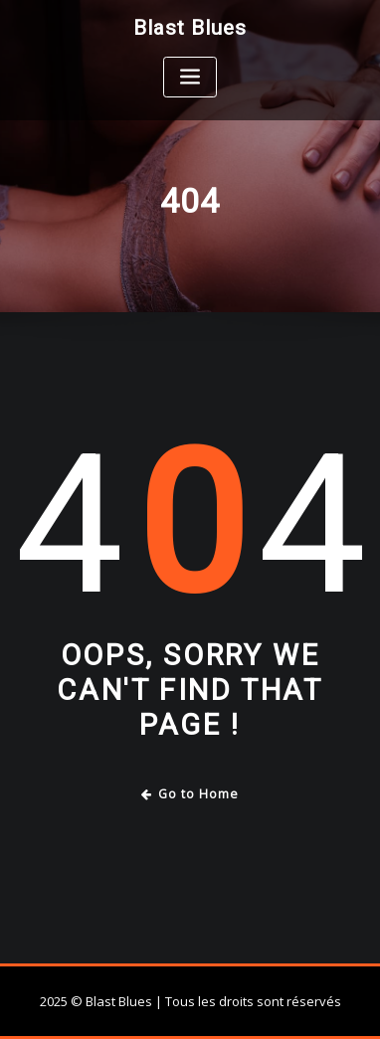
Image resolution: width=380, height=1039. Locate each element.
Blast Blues (190, 28)
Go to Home (190, 793)
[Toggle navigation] (190, 77)
